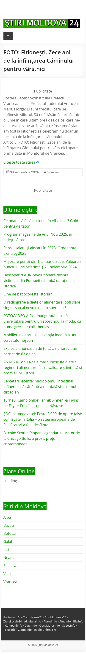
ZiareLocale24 (12, 621)
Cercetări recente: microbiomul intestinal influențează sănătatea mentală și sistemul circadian (39, 387)
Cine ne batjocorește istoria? (27, 294)
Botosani (11, 533)
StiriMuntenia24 (55, 617)
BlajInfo (78, 621)
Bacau (8, 525)
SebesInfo (68, 626)
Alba (7, 517)
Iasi (6, 549)
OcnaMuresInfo (49, 626)
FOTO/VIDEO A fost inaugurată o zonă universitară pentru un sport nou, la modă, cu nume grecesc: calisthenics (42, 321)
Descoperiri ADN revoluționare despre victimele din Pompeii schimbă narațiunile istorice (39, 280)
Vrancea (52, 172)
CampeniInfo (13, 626)
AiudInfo (65, 621)
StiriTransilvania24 (30, 617)
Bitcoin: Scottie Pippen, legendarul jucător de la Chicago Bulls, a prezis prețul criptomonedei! (41, 438)
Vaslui (8, 573)
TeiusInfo (9, 630)
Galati (8, 541)
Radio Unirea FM (45, 630)
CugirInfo (31, 626)
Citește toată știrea (19, 162)
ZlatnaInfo (25, 630)
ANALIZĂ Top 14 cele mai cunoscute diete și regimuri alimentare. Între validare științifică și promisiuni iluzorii (42, 367)
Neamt (9, 557)
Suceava (10, 565)
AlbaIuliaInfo (32, 621)
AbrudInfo (50, 621)
